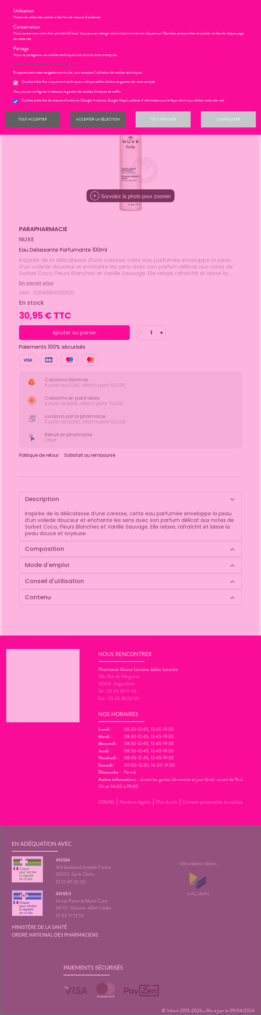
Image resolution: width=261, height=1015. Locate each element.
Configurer (228, 119)
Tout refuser (163, 119)
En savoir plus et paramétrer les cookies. (41, 63)
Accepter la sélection (98, 119)
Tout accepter (32, 119)
